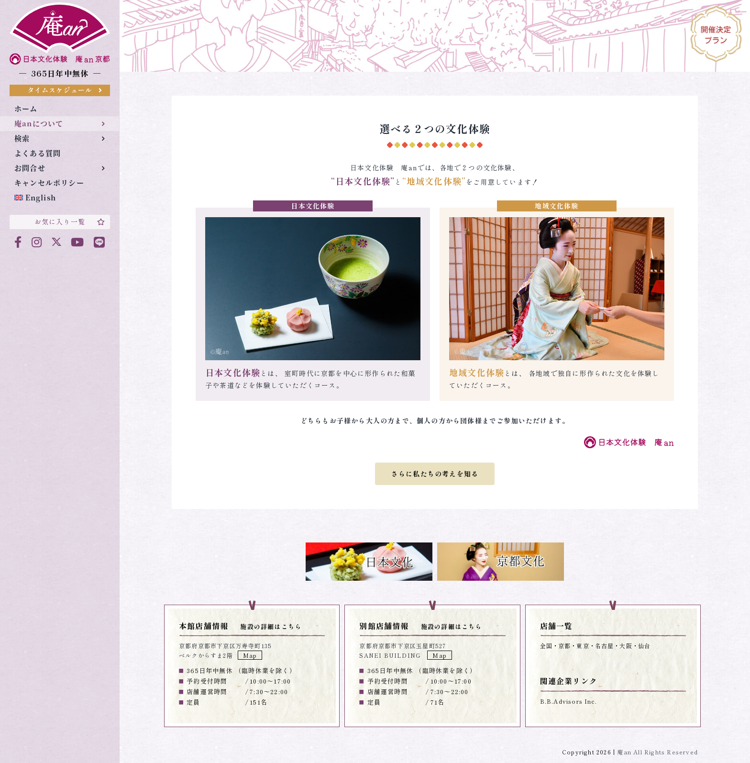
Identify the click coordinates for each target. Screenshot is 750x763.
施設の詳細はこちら (270, 626)
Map (250, 655)
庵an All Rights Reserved (657, 752)
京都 (564, 645)
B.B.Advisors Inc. (568, 701)
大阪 (625, 645)
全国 (546, 645)
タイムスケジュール (64, 90)
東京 (582, 645)
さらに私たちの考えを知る (434, 473)
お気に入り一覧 (69, 221)
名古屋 (604, 645)
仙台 (644, 645)
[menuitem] (59, 197)
